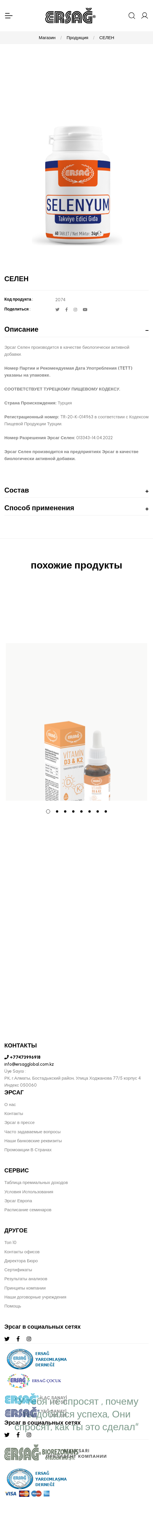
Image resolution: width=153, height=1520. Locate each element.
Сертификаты (18, 1269)
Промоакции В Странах (28, 1149)
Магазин (47, 37)
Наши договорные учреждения (35, 1297)
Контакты (13, 1113)
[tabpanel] (76, 693)
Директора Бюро (21, 1260)
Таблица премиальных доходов (36, 1182)
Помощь (12, 1306)
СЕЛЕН (106, 37)
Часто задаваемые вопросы (32, 1131)
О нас (10, 1104)
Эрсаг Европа (18, 1200)
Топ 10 (10, 1242)
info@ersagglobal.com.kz (29, 1064)
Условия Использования (28, 1191)
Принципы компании (25, 1288)
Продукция (77, 37)
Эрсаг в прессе (19, 1122)
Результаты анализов (25, 1278)
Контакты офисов (22, 1251)
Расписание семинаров (28, 1209)
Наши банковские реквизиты (33, 1140)
